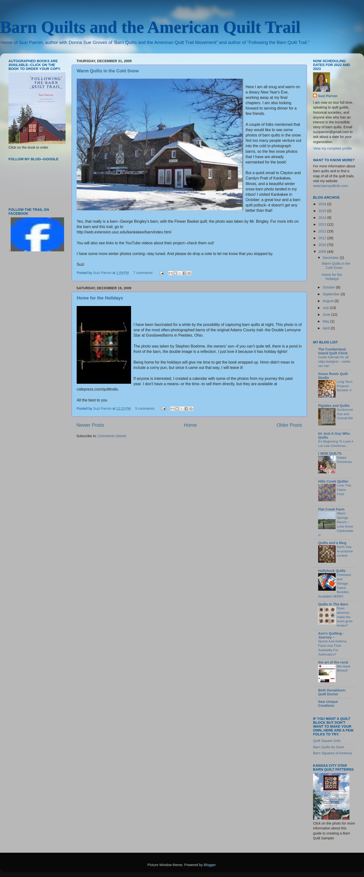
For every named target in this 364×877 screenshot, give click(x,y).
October (329, 287)
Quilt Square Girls (327, 741)
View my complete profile (332, 148)
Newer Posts (90, 425)
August (329, 301)
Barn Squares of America (332, 753)
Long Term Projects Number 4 (344, 386)
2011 (322, 238)
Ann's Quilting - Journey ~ (331, 635)
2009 (322, 252)
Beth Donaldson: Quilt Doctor (332, 692)
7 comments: (143, 273)
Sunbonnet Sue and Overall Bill (345, 414)
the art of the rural (333, 662)
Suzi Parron (327, 96)
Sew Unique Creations (328, 703)
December (331, 258)
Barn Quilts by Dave (328, 747)
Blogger (210, 865)
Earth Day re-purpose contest (345, 551)
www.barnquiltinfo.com (330, 186)
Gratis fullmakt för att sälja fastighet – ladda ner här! (334, 361)
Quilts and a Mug (332, 543)
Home (190, 425)
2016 (322, 204)
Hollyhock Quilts (332, 571)
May (326, 321)
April (327, 328)
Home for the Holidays (100, 298)
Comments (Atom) (112, 436)
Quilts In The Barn (333, 604)
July (326, 308)
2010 (322, 245)
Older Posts (289, 425)
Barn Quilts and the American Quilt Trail (150, 27)
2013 (322, 224)
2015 (322, 211)
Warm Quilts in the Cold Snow (108, 70)
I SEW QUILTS (329, 453)
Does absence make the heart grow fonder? (345, 616)
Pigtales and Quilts (334, 406)
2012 (322, 231)
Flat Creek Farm (331, 509)
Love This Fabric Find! (344, 490)
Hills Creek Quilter (333, 481)
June (327, 314)
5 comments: (145, 408)
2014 (322, 218)
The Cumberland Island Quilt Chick (333, 351)
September (332, 294)
